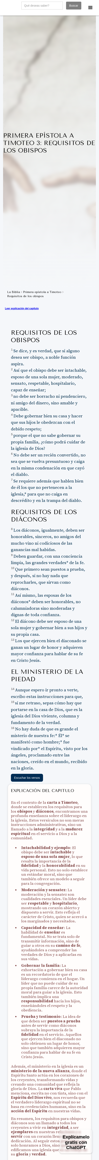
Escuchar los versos (27, 777)
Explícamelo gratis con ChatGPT (76, 1142)
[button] (90, 8)
